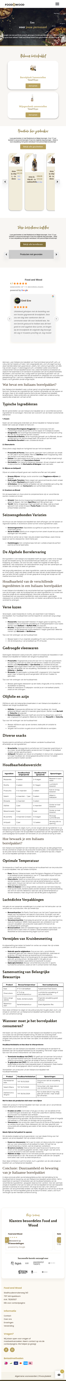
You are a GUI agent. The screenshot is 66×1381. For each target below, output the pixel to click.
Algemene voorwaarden (26, 1376)
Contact (7, 1316)
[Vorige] (6, 1240)
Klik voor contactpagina (14, 1303)
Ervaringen (8, 1322)
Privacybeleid (45, 1376)
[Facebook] (6, 1350)
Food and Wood (33, 280)
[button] (57, 4)
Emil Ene (26, 300)
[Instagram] (12, 1350)
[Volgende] (60, 1240)
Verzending (9, 1326)
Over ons (8, 1319)
